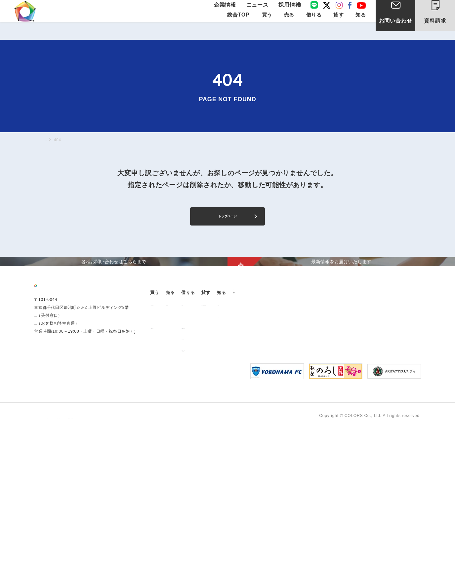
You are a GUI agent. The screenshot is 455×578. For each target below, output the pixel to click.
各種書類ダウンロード (272, 426)
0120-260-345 (48, 442)
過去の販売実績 (169, 414)
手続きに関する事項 (142, 565)
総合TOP (238, 27)
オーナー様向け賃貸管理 (326, 403)
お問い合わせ (395, 29)
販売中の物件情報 (171, 403)
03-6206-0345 (48, 435)
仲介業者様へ (263, 414)
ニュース (260, 10)
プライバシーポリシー (55, 565)
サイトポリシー (99, 565)
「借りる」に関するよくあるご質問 (270, 450)
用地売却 (206, 403)
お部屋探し (261, 403)
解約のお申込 (263, 437)
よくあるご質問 (375, 414)
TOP (50, 139)
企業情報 (232, 10)
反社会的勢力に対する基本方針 (198, 565)
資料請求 (440, 16)
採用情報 (287, 10)
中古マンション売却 (217, 414)
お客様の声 (370, 403)
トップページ (227, 218)
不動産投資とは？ (171, 426)
